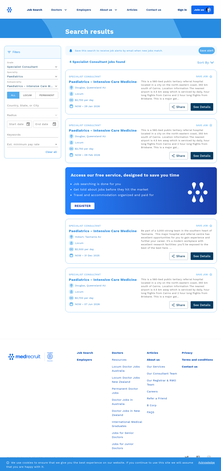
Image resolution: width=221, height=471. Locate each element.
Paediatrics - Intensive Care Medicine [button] (32, 86)
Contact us (153, 9)
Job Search (34, 9)
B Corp (152, 405)
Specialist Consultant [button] (22, 66)
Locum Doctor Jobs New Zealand (126, 379)
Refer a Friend (157, 398)
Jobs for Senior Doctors (123, 435)
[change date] (28, 124)
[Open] (58, 105)
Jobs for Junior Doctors (122, 446)
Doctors (117, 352)
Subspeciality (14, 82)
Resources (119, 359)
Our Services (156, 366)
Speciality (12, 72)
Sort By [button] (203, 62)
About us (153, 359)
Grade (10, 63)
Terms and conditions (197, 359)
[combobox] (32, 104)
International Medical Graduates (127, 424)
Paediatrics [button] (15, 76)
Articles (132, 9)
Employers (84, 9)
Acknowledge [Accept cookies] (206, 462)
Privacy (187, 352)
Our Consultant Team (162, 373)
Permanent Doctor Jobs (125, 390)
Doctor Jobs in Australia (122, 402)
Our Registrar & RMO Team (161, 382)
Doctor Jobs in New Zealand (126, 413)
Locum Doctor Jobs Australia (126, 368)
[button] (59, 10)
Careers (152, 391)
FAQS (150, 412)
